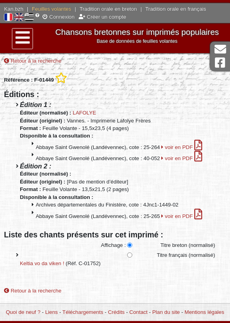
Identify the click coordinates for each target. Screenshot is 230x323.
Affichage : (113, 245)
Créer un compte (102, 17)
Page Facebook (220, 63)
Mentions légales (204, 312)
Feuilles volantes (51, 9)
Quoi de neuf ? (23, 312)
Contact (138, 312)
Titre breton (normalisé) (187, 245)
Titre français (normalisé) (186, 255)
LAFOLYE (84, 113)
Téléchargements (82, 312)
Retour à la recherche (33, 61)
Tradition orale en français (175, 9)
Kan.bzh (13, 9)
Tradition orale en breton (108, 9)
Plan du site (166, 312)
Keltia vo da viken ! (42, 263)
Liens (51, 312)
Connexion (58, 17)
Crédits (116, 312)
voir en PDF (181, 147)
